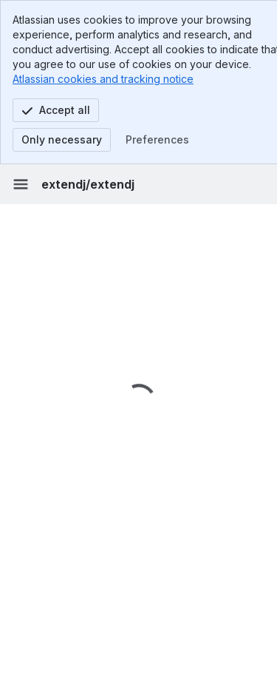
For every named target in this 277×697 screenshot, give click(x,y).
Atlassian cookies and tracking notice (103, 79)
